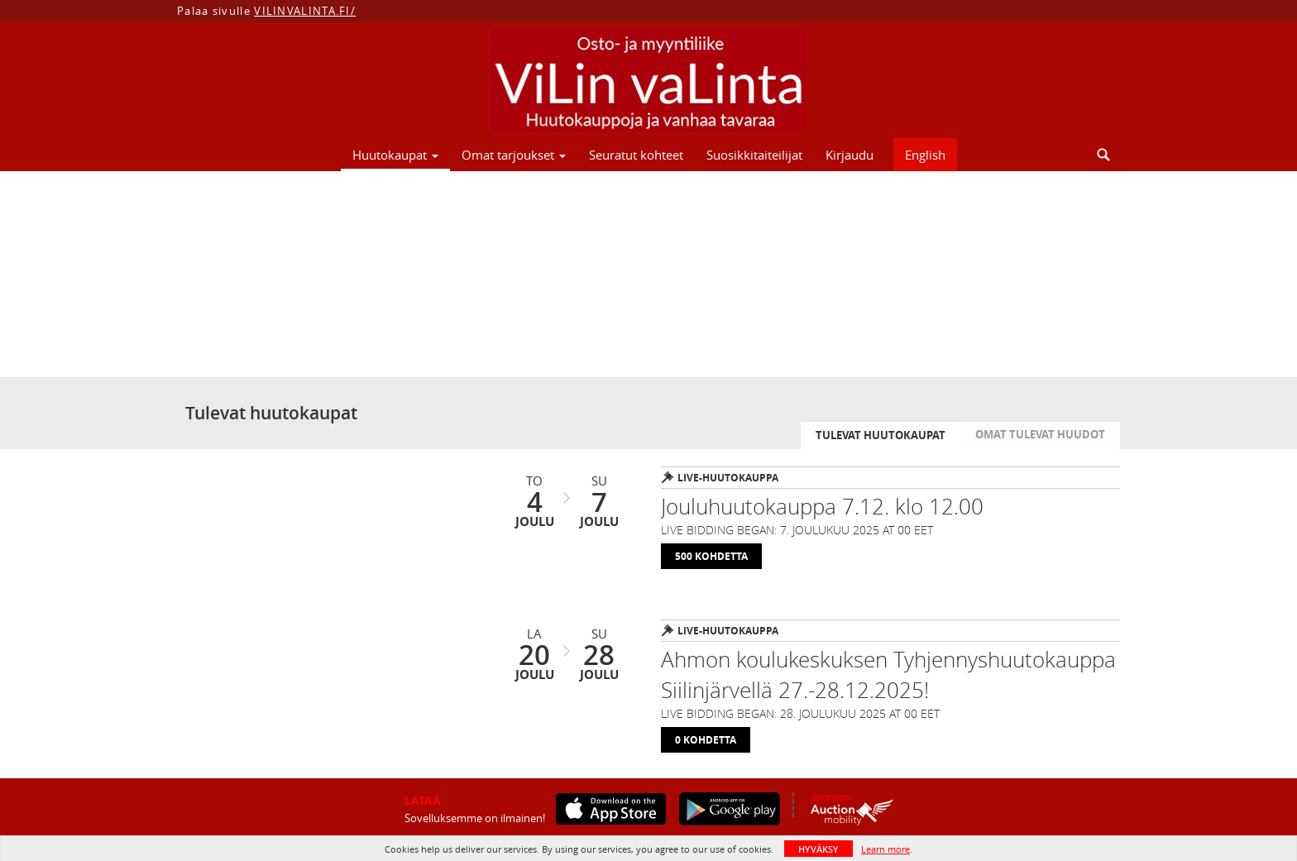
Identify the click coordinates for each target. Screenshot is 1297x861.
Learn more (885, 849)
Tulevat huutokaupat (880, 435)
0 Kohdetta (705, 740)
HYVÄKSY (818, 849)
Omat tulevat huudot (1040, 434)
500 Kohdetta (711, 556)
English (925, 154)
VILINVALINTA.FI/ (305, 10)
